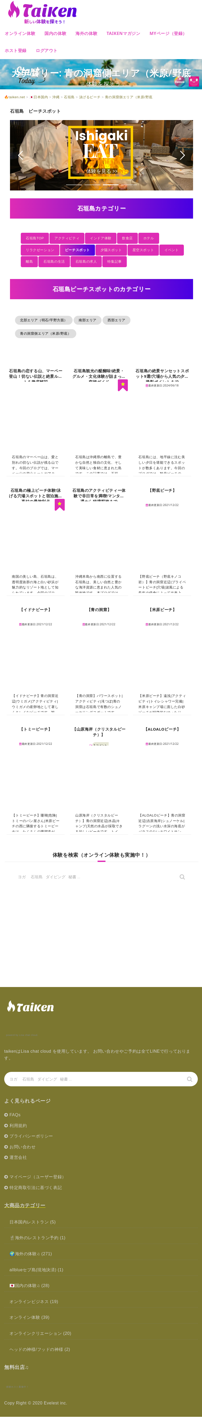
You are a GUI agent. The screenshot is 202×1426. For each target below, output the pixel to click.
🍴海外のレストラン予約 (34, 1238)
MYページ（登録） (168, 33)
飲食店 (127, 238)
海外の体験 (86, 33)
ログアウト (47, 50)
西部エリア (116, 320)
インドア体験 (101, 238)
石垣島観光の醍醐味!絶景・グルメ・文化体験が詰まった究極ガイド (99, 376)
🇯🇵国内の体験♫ (24, 1285)
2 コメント (100, 745)
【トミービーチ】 (35, 729)
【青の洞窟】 (99, 609)
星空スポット (143, 250)
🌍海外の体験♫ (24, 1254)
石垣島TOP (35, 238)
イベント (171, 250)
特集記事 (114, 262)
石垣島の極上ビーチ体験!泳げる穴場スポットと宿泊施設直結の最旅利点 (35, 496)
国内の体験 (55, 33)
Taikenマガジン (123, 33)
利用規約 (18, 1125)
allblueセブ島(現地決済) (33, 1270)
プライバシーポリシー (31, 1136)
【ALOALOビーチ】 (162, 729)
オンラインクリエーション (35, 1333)
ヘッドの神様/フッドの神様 (36, 1349)
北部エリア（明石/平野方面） (44, 320)
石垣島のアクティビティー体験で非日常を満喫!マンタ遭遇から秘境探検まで (99, 496)
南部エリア (88, 320)
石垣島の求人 (86, 262)
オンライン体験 (20, 33)
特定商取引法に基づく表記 (35, 1187)
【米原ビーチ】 (162, 609)
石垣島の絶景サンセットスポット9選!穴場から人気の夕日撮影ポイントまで (162, 376)
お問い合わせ (22, 1147)
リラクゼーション (40, 250)
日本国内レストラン (29, 1222)
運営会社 (18, 1157)
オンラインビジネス (29, 1301)
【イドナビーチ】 (35, 609)
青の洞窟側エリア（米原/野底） (45, 333)
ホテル (148, 238)
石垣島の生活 (54, 262)
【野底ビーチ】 (162, 490)
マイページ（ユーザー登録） (37, 1177)
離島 (29, 262)
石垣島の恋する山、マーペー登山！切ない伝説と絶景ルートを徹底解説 (35, 376)
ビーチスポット (77, 250)
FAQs (15, 1115)
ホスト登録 (16, 50)
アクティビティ (66, 238)
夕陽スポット (111, 250)
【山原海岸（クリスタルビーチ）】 (99, 731)
